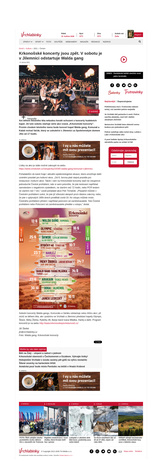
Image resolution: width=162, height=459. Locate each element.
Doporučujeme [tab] (124, 101)
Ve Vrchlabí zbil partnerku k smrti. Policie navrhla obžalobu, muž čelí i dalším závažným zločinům (122, 117)
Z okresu (25, 404)
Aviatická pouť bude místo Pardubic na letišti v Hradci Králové (52, 366)
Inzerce (107, 42)
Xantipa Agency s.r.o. (66, 455)
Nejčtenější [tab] (110, 101)
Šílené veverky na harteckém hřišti (37, 363)
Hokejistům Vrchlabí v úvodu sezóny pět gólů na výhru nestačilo (53, 360)
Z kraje (99, 404)
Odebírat (130, 162)
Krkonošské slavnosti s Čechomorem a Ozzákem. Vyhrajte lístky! (53, 356)
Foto (48, 42)
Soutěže (58, 42)
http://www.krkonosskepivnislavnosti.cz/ (58, 323)
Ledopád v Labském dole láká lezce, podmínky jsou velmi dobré (80, 440)
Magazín (137, 35)
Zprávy (26, 42)
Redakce (95, 42)
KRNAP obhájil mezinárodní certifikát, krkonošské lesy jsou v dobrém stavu (130, 440)
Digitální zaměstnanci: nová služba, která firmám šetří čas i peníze (56, 440)
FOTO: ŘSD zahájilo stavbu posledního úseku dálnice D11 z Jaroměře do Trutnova (31, 440)
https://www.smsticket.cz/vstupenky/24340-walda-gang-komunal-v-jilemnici (56, 169)
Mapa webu (128, 451)
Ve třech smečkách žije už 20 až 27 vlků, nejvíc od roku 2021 (105, 440)
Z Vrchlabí (50, 404)
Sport (38, 42)
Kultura (28, 48)
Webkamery (71, 42)
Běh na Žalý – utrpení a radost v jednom (40, 353)
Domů (21, 48)
